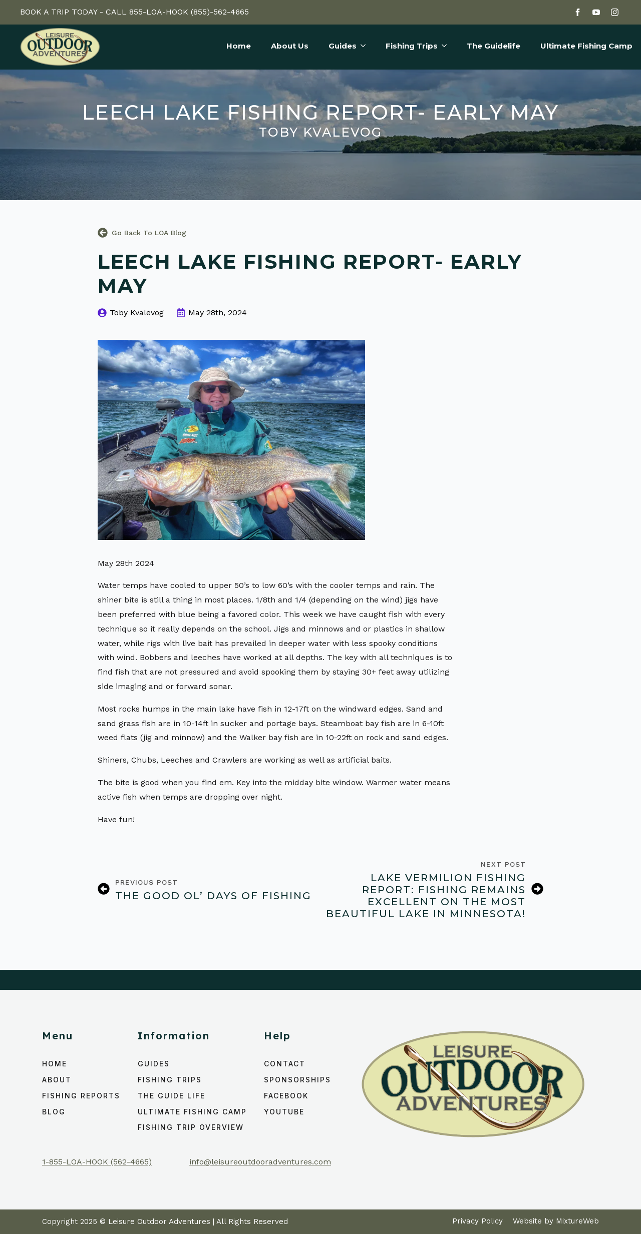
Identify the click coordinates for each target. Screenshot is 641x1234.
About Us (289, 46)
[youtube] (596, 12)
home (54, 1063)
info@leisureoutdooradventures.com (260, 1161)
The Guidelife (493, 46)
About (57, 1079)
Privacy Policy (477, 1220)
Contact (284, 1063)
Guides (343, 46)
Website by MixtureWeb (556, 1220)
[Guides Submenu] (361, 47)
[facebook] (577, 12)
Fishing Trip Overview (191, 1127)
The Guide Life (171, 1095)
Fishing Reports (81, 1095)
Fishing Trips (412, 46)
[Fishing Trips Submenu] (442, 47)
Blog (54, 1111)
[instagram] (614, 12)
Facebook (286, 1095)
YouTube (284, 1111)
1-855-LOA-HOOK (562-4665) (97, 1161)
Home (238, 46)
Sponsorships (297, 1079)
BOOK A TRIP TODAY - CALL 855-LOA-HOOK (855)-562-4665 (134, 12)
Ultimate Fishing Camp (586, 46)
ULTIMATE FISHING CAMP (192, 1111)
